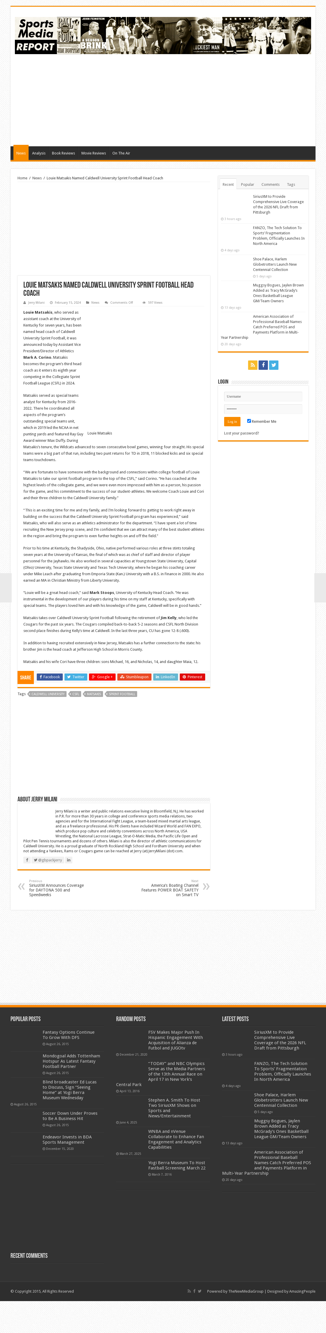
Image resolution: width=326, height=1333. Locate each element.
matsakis (94, 726)
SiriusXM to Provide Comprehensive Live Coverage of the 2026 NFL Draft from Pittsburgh (280, 1072)
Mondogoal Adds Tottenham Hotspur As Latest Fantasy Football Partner (71, 1093)
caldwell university (48, 726)
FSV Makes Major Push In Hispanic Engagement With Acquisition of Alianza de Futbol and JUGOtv (175, 1072)
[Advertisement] (205, 99)
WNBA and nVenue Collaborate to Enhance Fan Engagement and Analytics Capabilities (176, 1171)
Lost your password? (241, 433)
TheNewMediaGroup (246, 1323)
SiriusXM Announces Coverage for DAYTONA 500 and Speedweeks (59, 920)
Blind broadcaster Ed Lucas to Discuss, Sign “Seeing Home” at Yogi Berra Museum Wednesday (70, 1122)
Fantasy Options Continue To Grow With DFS (69, 1067)
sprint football (122, 726)
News (21, 153)
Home (22, 178)
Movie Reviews (93, 153)
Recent (228, 184)
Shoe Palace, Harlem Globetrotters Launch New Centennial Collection (275, 264)
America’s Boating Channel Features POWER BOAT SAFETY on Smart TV (168, 920)
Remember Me (261, 421)
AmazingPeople (302, 1323)
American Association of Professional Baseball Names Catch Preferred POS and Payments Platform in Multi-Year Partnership (261, 327)
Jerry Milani (36, 303)
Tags (291, 184)
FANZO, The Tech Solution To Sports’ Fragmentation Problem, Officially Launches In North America (282, 1103)
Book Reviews (63, 153)
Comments (271, 184)
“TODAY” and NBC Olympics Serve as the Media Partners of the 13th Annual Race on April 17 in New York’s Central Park (160, 1106)
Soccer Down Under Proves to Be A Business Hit (70, 1148)
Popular (247, 184)
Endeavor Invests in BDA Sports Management (67, 1172)
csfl (75, 726)
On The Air (121, 153)
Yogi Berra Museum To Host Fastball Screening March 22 (176, 1197)
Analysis (39, 153)
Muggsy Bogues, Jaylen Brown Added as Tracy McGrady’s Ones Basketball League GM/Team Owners (281, 1160)
